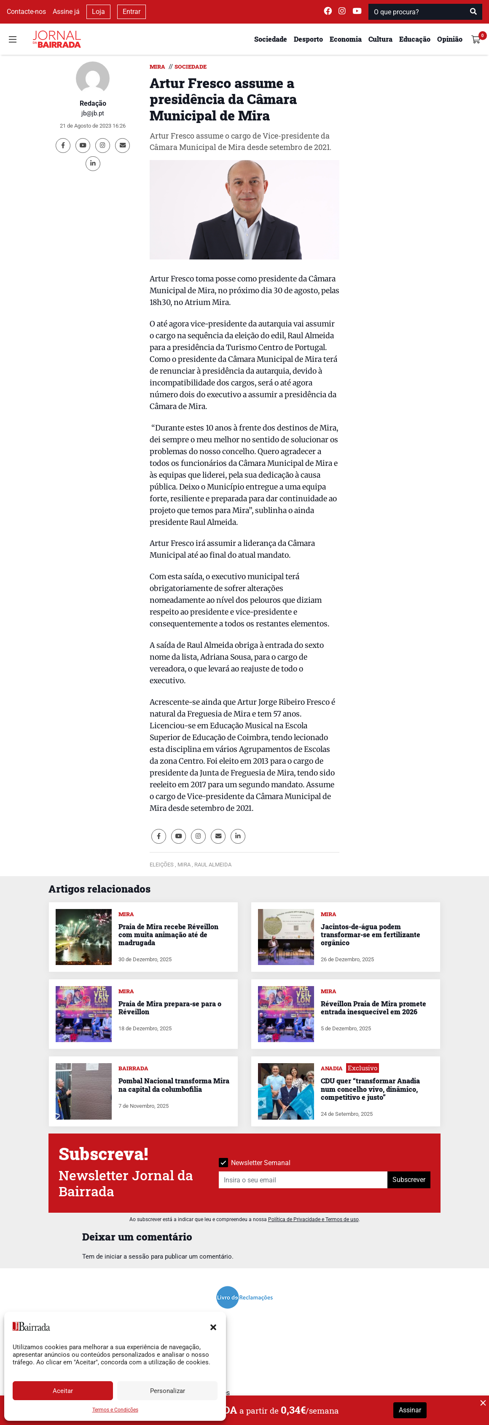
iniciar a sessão (127, 1256)
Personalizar (167, 1391)
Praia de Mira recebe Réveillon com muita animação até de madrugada (168, 934)
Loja (98, 12)
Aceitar (63, 1391)
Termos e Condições (115, 1410)
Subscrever (408, 1180)
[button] (213, 1326)
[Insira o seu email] (303, 1179)
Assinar (410, 1410)
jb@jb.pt (92, 113)
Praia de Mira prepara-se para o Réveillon (169, 1007)
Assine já (66, 12)
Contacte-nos (26, 12)
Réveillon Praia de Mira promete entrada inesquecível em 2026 (373, 1007)
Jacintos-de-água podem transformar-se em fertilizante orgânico (370, 934)
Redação (93, 103)
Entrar (131, 12)
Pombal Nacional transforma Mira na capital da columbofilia (173, 1084)
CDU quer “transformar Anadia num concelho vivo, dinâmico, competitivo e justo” (370, 1088)
